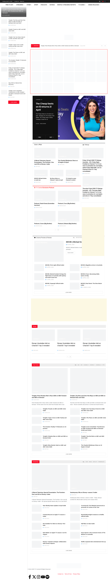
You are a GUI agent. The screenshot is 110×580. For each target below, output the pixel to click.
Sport (36, 4)
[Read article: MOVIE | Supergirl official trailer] (39, 286)
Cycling (35, 391)
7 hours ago (46, 412)
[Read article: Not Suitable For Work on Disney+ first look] (37, 526)
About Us (22, 1)
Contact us (16, 1)
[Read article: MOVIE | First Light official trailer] (39, 267)
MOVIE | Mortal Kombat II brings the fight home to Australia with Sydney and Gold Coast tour (55, 275)
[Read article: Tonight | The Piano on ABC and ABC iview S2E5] (75, 420)
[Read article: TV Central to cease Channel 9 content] (72, 173)
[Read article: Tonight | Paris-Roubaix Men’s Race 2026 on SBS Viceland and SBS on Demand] (50, 381)
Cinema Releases (93, 4)
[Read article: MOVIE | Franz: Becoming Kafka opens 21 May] (75, 276)
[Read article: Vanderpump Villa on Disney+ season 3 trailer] (88, 477)
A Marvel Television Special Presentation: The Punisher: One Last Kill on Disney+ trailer (44, 162)
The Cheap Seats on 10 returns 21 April (44, 106)
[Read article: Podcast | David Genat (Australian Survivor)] (45, 196)
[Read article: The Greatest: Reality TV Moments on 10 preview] (37, 429)
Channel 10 (39, 99)
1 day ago (37, 166)
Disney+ (38, 156)
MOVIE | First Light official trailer (54, 265)
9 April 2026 (70, 244)
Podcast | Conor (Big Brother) (43, 223)
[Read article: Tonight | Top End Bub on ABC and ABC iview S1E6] (75, 438)
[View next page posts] (58, 230)
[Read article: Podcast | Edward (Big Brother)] (68, 216)
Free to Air (9, 4)
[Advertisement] (68, 19)
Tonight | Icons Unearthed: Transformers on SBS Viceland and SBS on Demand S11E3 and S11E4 (93, 428)
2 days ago (61, 164)
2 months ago (38, 207)
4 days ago (53, 182)
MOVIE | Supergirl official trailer (54, 283)
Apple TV (95, 461)
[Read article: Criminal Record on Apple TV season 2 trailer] (37, 517)
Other (29, 4)
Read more (43, 123)
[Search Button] (99, 1)
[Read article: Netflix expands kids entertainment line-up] (75, 544)
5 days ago (84, 543)
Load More (14, 102)
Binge (90, 461)
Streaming (19, 4)
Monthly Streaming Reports (66, 4)
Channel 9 (70, 174)
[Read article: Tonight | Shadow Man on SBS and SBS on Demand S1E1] (37, 438)
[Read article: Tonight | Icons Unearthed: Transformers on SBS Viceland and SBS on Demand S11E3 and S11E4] (75, 429)
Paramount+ (101, 461)
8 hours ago (46, 421)
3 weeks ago (86, 350)
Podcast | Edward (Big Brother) (67, 223)
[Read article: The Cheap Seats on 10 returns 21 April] (81, 118)
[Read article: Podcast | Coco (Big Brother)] (68, 196)
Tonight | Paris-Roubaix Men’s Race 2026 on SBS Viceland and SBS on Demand (12, 11)
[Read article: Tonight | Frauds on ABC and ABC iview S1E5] (37, 411)
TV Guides (81, 4)
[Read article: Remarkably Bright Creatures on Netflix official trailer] (75, 517)
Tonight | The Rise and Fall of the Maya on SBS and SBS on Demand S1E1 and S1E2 (17, 22)
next (52, 137)
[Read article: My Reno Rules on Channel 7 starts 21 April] (56, 173)
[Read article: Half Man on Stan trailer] (75, 526)
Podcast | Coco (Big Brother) (66, 203)
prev (39, 137)
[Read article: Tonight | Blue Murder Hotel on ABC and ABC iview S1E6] (37, 447)
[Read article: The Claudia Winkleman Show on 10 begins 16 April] (68, 153)
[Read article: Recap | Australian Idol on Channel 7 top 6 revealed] (68, 335)
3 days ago (37, 182)
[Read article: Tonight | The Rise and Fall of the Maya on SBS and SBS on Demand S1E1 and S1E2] (88, 381)
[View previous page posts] (55, 230)
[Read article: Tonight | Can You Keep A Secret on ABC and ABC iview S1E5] (75, 411)
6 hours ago (35, 399)
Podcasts (44, 4)
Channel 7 (55, 174)
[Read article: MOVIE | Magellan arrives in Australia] (75, 267)
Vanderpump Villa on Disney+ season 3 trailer (83, 492)
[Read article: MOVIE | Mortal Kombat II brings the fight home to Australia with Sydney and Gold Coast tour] (39, 276)
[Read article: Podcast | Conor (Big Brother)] (45, 216)
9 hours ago (86, 173)
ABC (79, 364)
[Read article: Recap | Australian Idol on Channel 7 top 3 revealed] (43, 335)
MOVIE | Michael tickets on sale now (81, 242)
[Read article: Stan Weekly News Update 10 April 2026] (37, 508)
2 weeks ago (60, 350)
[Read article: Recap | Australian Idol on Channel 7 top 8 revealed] (94, 335)
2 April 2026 (49, 285)
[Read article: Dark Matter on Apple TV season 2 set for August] (37, 535)
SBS (81, 364)
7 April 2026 (49, 279)
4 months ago (62, 205)
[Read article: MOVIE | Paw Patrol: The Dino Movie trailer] (75, 286)
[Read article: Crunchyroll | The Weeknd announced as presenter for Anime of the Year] (75, 508)
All (74, 237)
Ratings (52, 4)
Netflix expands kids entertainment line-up (93, 541)
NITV (103, 364)
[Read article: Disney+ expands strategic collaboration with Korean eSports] (37, 544)
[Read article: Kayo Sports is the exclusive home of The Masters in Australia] (75, 535)
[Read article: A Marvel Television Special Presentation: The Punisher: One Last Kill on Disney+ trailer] (45, 153)
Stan (87, 461)
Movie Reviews (80, 237)
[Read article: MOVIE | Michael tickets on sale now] (41, 173)
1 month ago (69, 182)
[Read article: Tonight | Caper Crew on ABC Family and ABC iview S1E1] (37, 420)
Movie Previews (40, 174)
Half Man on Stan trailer (88, 523)
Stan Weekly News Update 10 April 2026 (54, 505)
